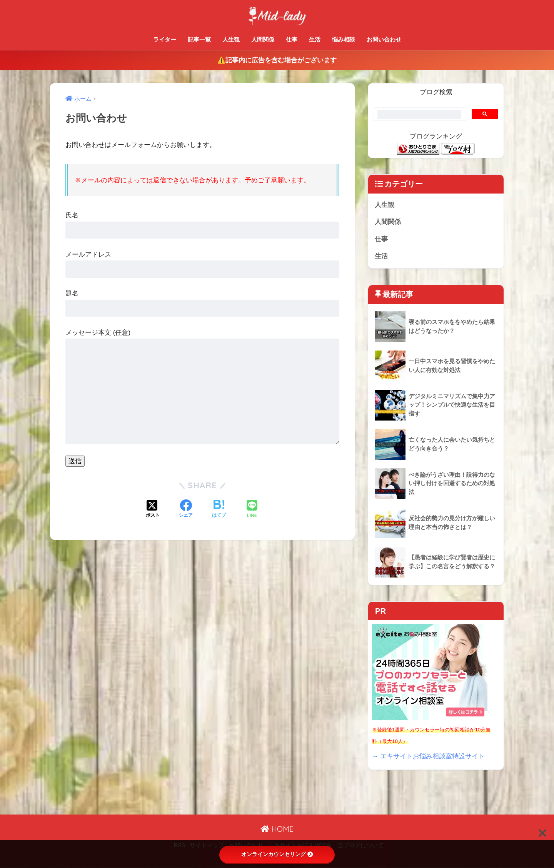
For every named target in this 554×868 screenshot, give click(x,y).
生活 (314, 39)
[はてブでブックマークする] (219, 509)
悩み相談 (343, 39)
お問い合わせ (384, 39)
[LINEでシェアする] (252, 509)
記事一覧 (199, 39)
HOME (277, 829)
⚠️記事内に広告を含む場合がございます (277, 60)
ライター (164, 39)
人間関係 (262, 39)
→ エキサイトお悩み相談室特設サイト (428, 756)
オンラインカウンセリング (277, 854)
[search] (419, 114)
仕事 (291, 39)
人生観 (231, 39)
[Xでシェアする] (153, 509)
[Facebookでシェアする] (186, 509)
